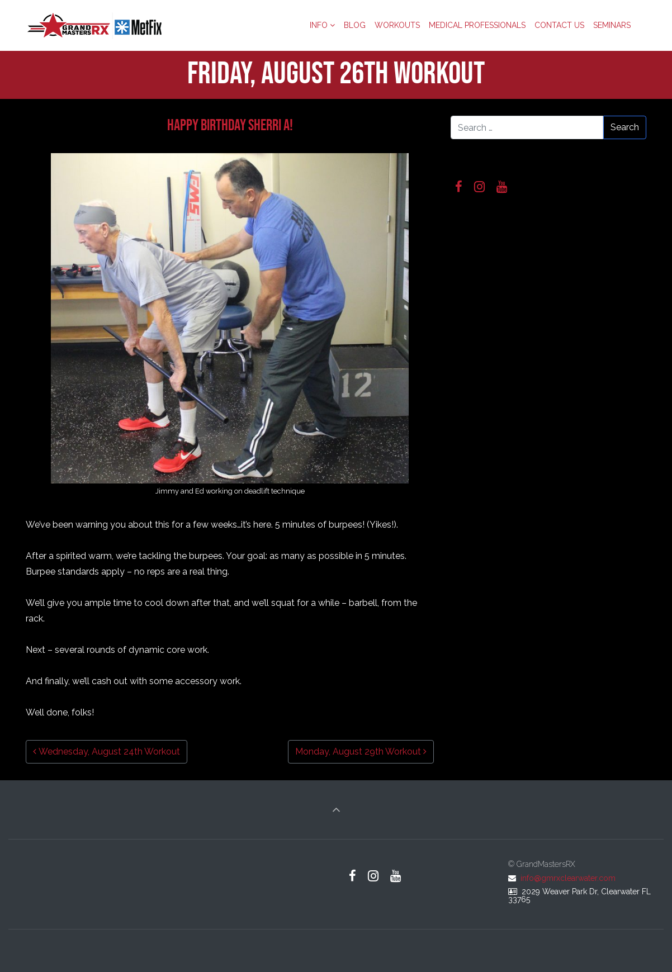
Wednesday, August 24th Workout (106, 751)
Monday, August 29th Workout (361, 751)
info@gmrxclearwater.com (568, 878)
